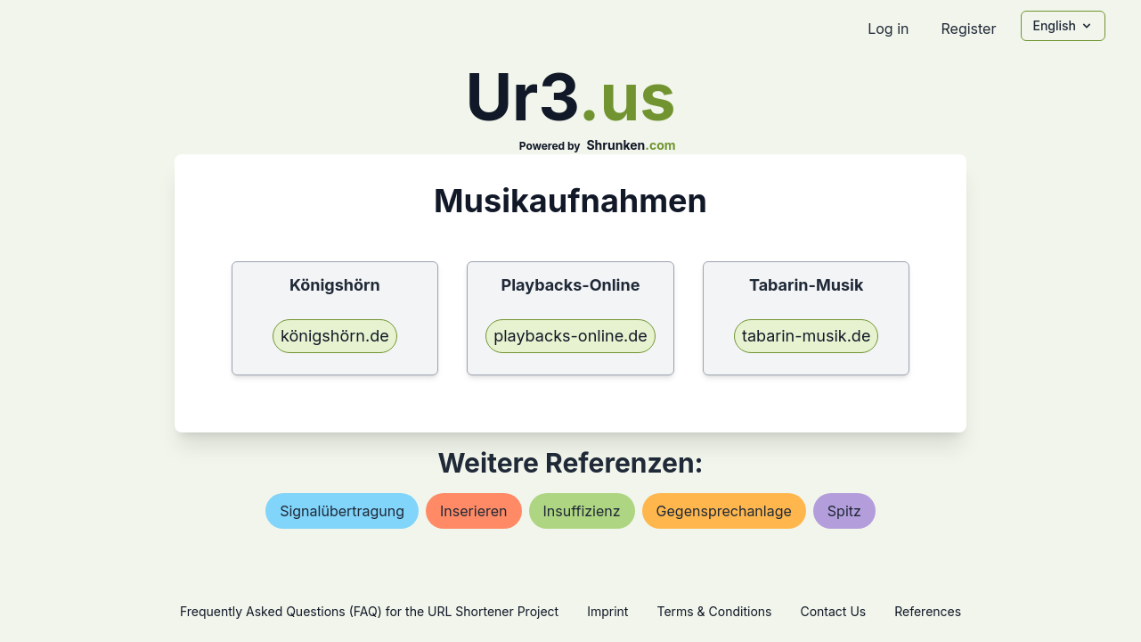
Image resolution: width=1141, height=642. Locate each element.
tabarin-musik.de (806, 335)
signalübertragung (342, 511)
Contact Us (833, 611)
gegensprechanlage (724, 511)
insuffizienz (582, 511)
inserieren (473, 511)
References (927, 611)
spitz (844, 511)
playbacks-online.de (570, 335)
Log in (888, 28)
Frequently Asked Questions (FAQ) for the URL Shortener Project (369, 611)
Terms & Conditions (713, 611)
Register (968, 28)
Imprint (607, 611)
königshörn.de (335, 335)
